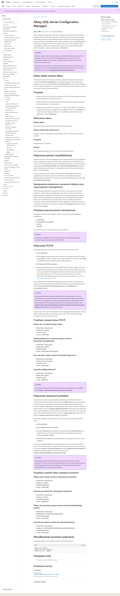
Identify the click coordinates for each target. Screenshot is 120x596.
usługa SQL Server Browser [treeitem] (12, 104)
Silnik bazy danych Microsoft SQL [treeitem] (12, 37)
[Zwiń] (18, 15)
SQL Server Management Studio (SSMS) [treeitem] (12, 168)
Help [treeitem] (7, 101)
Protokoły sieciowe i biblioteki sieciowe (47, 560)
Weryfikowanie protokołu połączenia (107, 28)
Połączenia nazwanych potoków (109, 26)
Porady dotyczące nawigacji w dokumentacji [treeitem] (10, 28)
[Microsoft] (3, 2)
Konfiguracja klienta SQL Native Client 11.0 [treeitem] (12, 144)
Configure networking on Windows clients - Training (46, 574)
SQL (39, 17)
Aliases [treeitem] (8, 152)
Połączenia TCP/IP (106, 23)
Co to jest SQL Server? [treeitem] (9, 35)
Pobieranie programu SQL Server (109, 6)
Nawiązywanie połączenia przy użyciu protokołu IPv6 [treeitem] (13, 107)
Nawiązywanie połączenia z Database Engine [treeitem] (10, 40)
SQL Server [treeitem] (5, 25)
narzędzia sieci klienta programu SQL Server (62, 70)
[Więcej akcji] (85, 17)
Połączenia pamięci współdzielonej (109, 21)
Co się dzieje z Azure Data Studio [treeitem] (12, 83)
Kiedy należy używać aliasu (108, 19)
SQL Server (44, 17)
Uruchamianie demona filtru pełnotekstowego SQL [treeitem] (12, 132)
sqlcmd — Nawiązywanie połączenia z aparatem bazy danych (55, 390)
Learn (35, 17)
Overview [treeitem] (6, 80)
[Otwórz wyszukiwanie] (112, 2)
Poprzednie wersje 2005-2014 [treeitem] (10, 31)
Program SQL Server (45, 31)
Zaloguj (116, 2)
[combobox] (10, 19)
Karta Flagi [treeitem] (9, 147)
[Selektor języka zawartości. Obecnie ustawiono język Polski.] (5, 594)
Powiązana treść (105, 31)
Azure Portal (96, 6)
